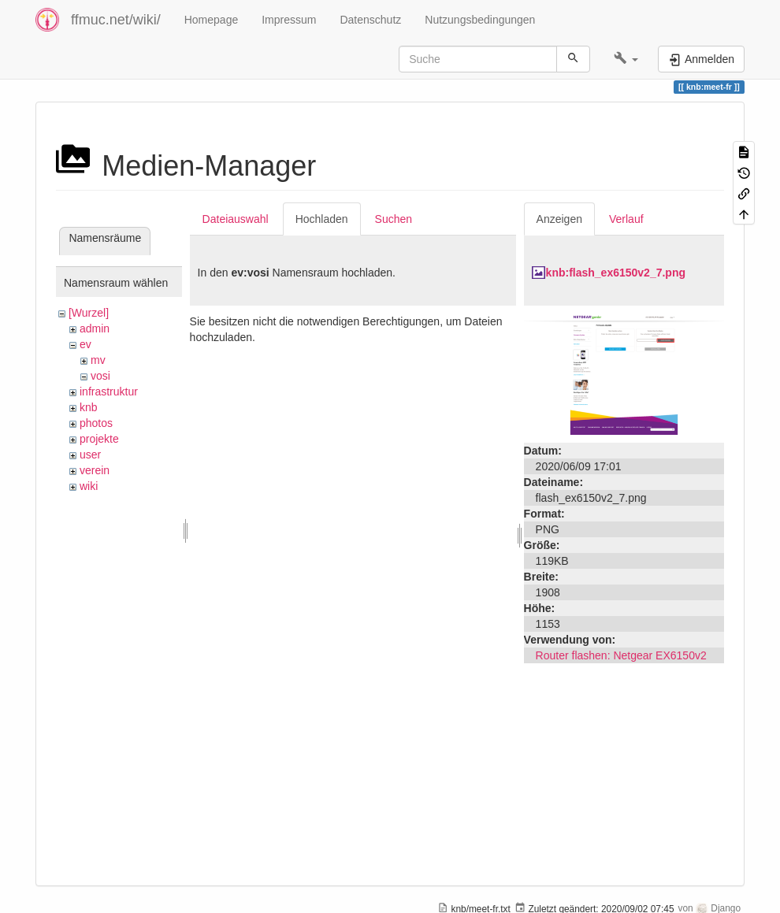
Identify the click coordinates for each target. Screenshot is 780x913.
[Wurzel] (89, 312)
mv (98, 360)
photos (96, 423)
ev (85, 344)
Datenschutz (370, 19)
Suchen (393, 219)
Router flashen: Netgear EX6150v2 (621, 655)
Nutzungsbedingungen (480, 19)
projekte (99, 438)
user (90, 454)
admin (95, 328)
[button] (626, 59)
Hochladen (321, 219)
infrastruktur (109, 391)
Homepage (211, 19)
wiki (89, 486)
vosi (100, 375)
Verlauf (626, 219)
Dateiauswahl (235, 219)
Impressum (289, 19)
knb (89, 407)
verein (95, 470)
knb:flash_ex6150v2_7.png (615, 272)
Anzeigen (559, 219)
